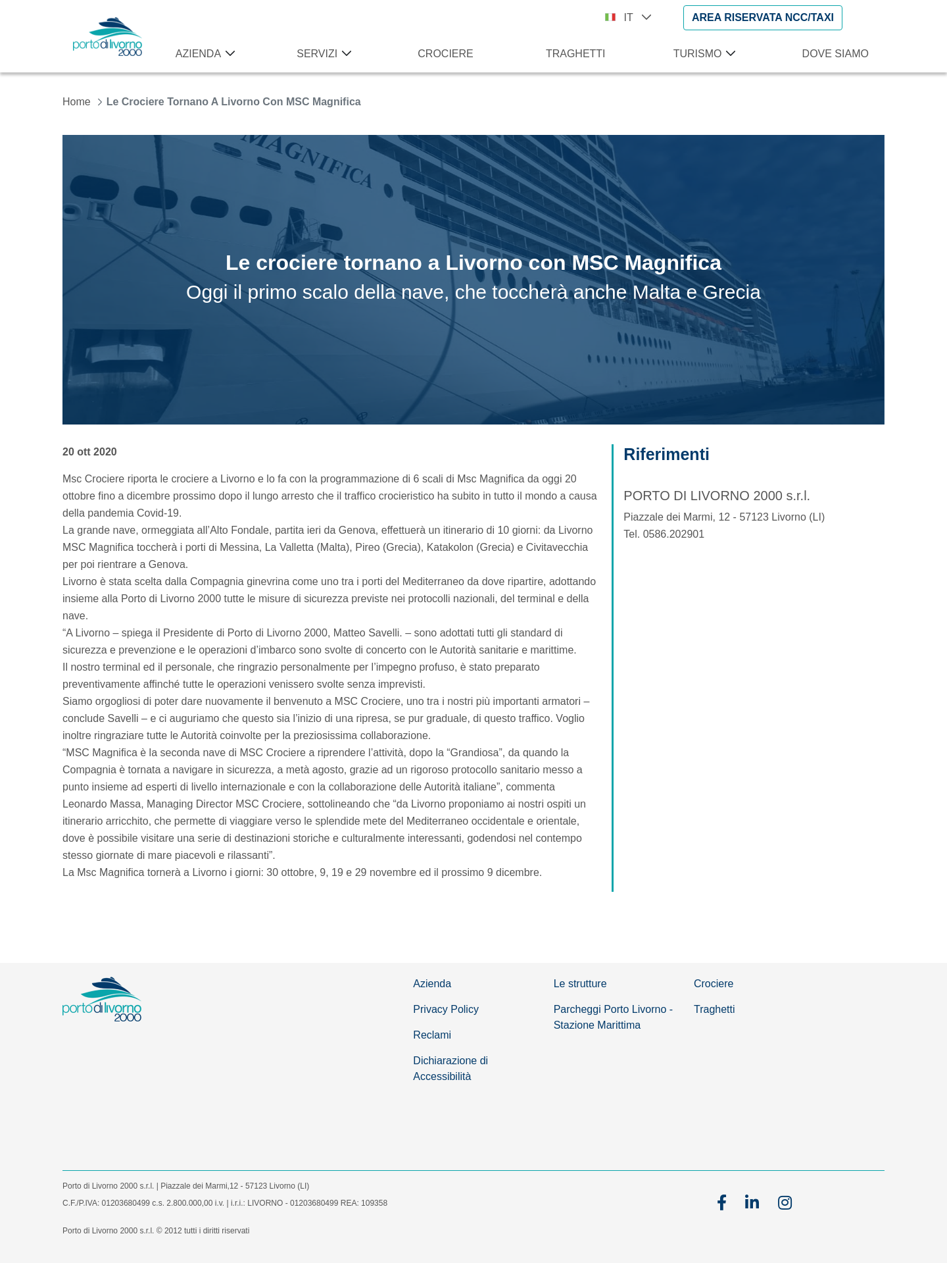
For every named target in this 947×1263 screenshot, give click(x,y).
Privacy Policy (446, 1009)
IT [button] (638, 17)
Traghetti (714, 1009)
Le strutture (580, 983)
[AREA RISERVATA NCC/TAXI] (762, 17)
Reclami (432, 1035)
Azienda (432, 983)
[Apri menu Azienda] (227, 53)
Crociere (713, 983)
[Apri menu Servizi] (344, 53)
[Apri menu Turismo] (728, 53)
